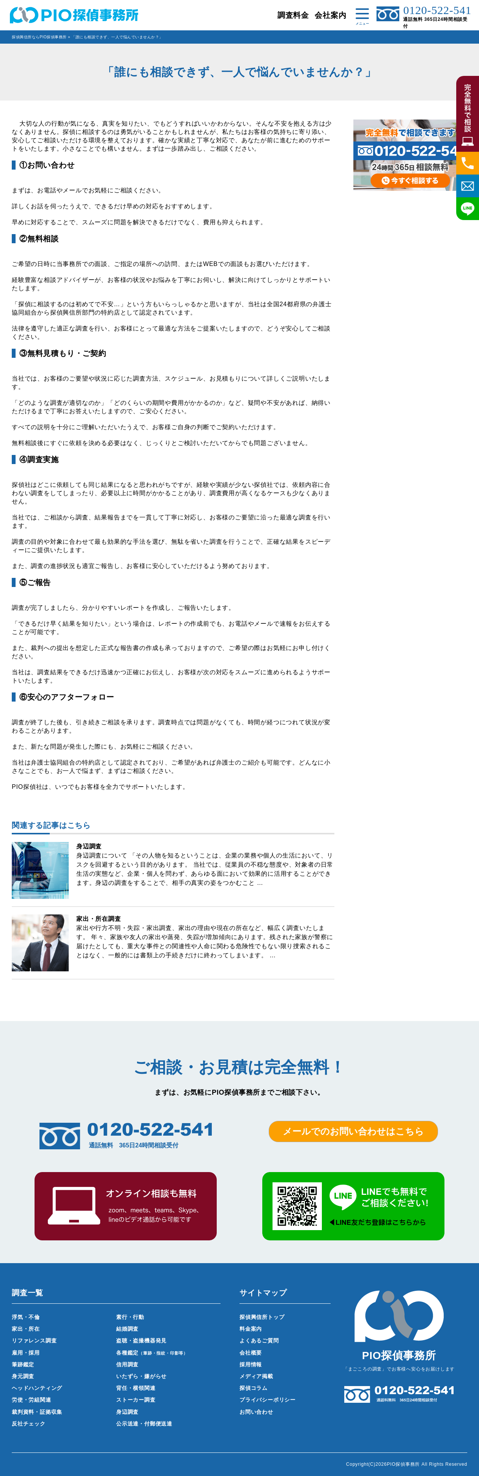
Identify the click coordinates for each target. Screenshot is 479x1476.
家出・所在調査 (98, 919)
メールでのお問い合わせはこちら (353, 1131)
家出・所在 (26, 1329)
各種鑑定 (152, 1353)
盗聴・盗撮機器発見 (141, 1341)
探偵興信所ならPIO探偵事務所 (39, 37)
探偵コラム (254, 1388)
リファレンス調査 (34, 1341)
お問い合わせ (256, 1412)
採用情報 (251, 1364)
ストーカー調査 (136, 1400)
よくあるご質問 (259, 1341)
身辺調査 (89, 846)
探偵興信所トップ (262, 1317)
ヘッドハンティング (37, 1388)
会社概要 (251, 1353)
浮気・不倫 (26, 1317)
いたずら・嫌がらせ (141, 1376)
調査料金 (293, 15)
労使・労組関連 (31, 1400)
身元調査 (23, 1376)
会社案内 (330, 15)
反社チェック (29, 1424)
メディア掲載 (256, 1376)
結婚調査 (127, 1329)
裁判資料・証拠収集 (37, 1412)
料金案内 (251, 1329)
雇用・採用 (26, 1353)
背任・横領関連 (136, 1388)
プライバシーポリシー (268, 1400)
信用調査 (127, 1364)
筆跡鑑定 (23, 1364)
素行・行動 (130, 1317)
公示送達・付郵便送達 (144, 1424)
